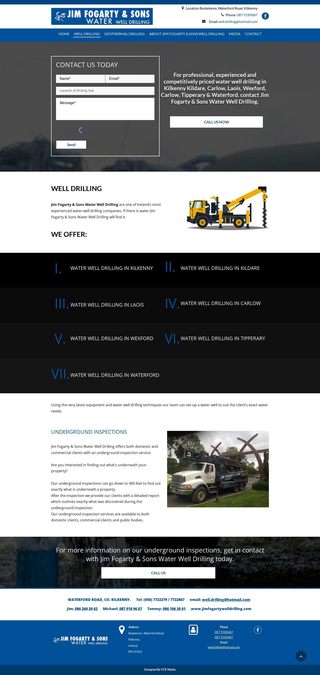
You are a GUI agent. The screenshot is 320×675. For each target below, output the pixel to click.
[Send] (71, 144)
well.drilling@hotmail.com (226, 599)
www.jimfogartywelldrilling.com (221, 608)
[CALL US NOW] (216, 122)
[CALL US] (158, 573)
